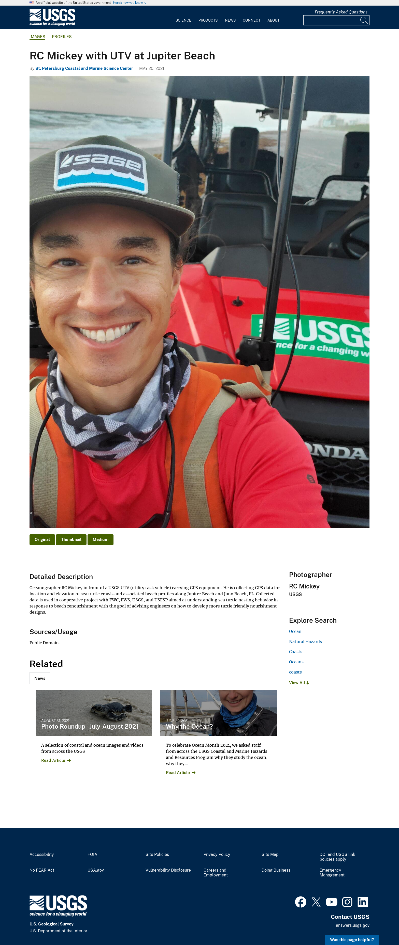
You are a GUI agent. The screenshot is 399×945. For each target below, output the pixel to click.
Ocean (295, 631)
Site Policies (157, 854)
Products (208, 20)
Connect (251, 20)
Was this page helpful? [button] (352, 939)
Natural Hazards (305, 641)
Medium (100, 539)
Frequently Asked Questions (341, 12)
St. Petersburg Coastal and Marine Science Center (84, 68)
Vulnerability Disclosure (168, 870)
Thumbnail (71, 539)
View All (299, 682)
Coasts (295, 651)
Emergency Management (332, 872)
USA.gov (96, 870)
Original (42, 539)
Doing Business (276, 870)
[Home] (52, 24)
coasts (295, 672)
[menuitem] (183, 17)
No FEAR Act (42, 870)
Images (37, 36)
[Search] (364, 20)
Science (183, 20)
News (230, 20)
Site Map (270, 854)
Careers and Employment (216, 872)
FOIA (92, 854)
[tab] (40, 678)
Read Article (53, 760)
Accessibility (42, 854)
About (273, 20)
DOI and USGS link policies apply (337, 857)
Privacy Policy (217, 854)
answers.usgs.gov (352, 925)
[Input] (336, 20)
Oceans (296, 661)
